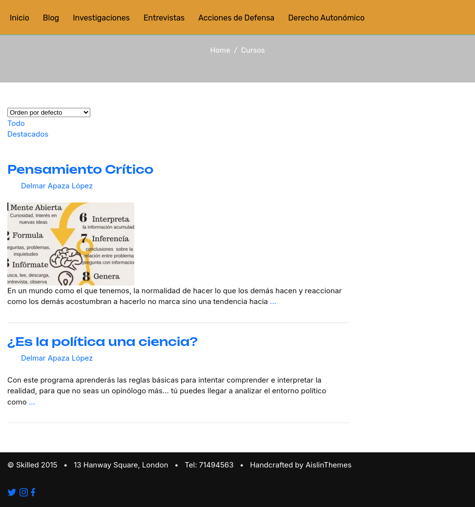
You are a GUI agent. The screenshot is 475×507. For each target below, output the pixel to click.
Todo (16, 123)
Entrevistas (164, 17)
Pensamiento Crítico (80, 169)
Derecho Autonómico (326, 17)
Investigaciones (101, 17)
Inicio (19, 17)
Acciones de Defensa (236, 17)
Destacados (27, 134)
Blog (51, 17)
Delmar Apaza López (57, 185)
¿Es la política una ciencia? (102, 341)
